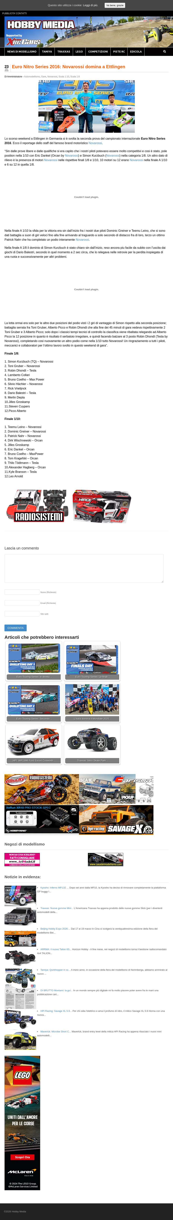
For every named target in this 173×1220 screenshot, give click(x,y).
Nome (48, 592)
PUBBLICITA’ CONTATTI (14, 13)
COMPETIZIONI (98, 51)
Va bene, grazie (114, 5)
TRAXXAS (63, 51)
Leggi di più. (90, 5)
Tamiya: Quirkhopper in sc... (55, 969)
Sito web (44, 614)
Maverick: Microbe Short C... (55, 1031)
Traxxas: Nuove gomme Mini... (56, 908)
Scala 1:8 (75, 76)
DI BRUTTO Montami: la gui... (56, 990)
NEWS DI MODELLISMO (21, 51)
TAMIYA (47, 51)
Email (48, 603)
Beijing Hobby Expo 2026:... (55, 928)
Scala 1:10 (63, 76)
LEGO (79, 51)
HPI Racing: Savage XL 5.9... (56, 1011)
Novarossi (52, 76)
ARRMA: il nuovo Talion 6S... (56, 949)
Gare (43, 76)
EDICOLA (136, 51)
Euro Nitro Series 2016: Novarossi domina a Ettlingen (68, 66)
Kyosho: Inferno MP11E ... (54, 887)
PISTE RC (119, 51)
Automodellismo (32, 76)
